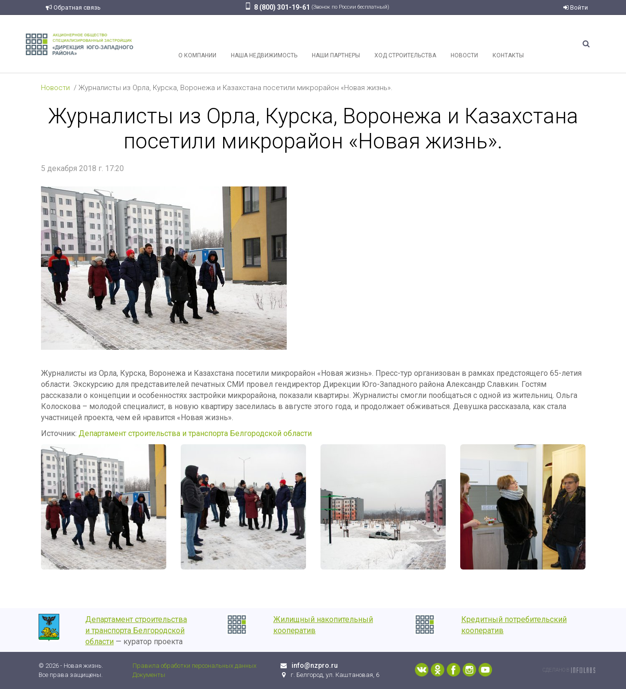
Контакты (508, 44)
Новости (464, 44)
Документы (149, 674)
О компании (197, 44)
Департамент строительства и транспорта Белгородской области (195, 433)
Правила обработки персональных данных (194, 665)
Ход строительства (405, 44)
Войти (575, 7)
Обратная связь (73, 7)
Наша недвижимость (264, 44)
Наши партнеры (336, 44)
